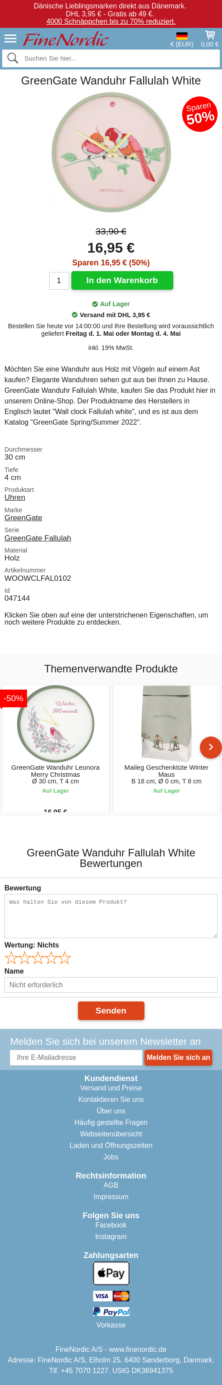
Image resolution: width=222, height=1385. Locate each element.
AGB (111, 1185)
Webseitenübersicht (111, 1134)
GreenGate (23, 517)
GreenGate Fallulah (37, 537)
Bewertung (22, 888)
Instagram (111, 1236)
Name (14, 971)
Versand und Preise (111, 1088)
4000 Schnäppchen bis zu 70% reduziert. (111, 21)
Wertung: (31, 945)
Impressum (111, 1197)
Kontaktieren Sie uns (111, 1099)
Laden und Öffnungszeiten (111, 1145)
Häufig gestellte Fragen (111, 1122)
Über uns (111, 1111)
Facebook (110, 1225)
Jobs (111, 1157)
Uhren (14, 497)
